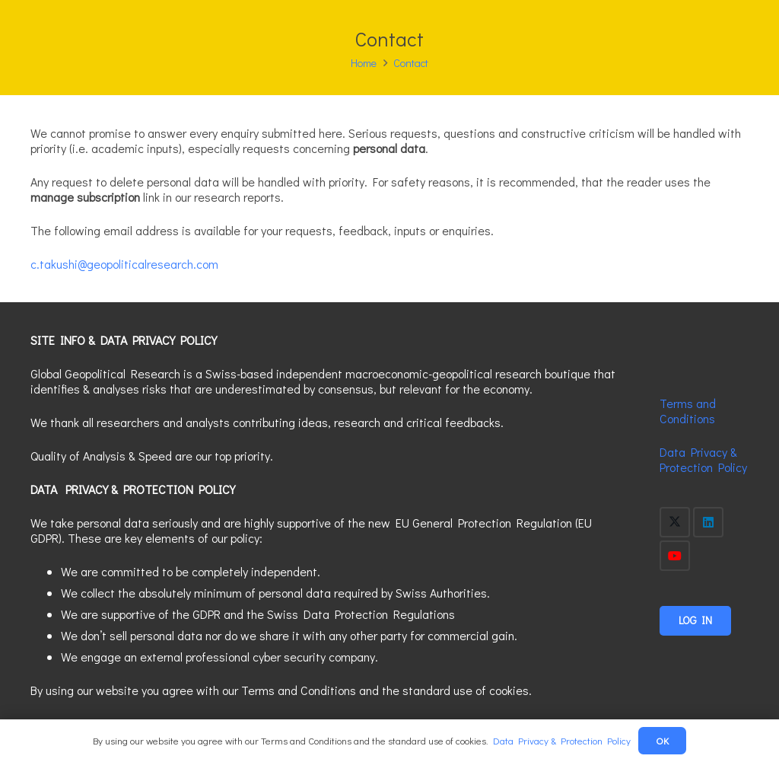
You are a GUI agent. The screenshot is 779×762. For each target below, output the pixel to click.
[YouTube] (675, 555)
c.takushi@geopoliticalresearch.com (124, 264)
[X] (675, 522)
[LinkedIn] (708, 522)
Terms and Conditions (688, 410)
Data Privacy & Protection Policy (703, 459)
